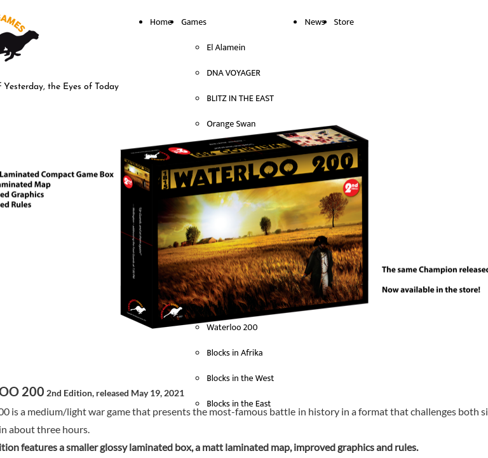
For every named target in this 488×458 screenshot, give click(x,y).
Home (161, 22)
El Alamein (226, 47)
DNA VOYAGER (234, 73)
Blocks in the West (240, 378)
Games (194, 22)
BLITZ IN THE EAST (240, 98)
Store (344, 22)
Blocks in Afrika (235, 352)
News (314, 22)
